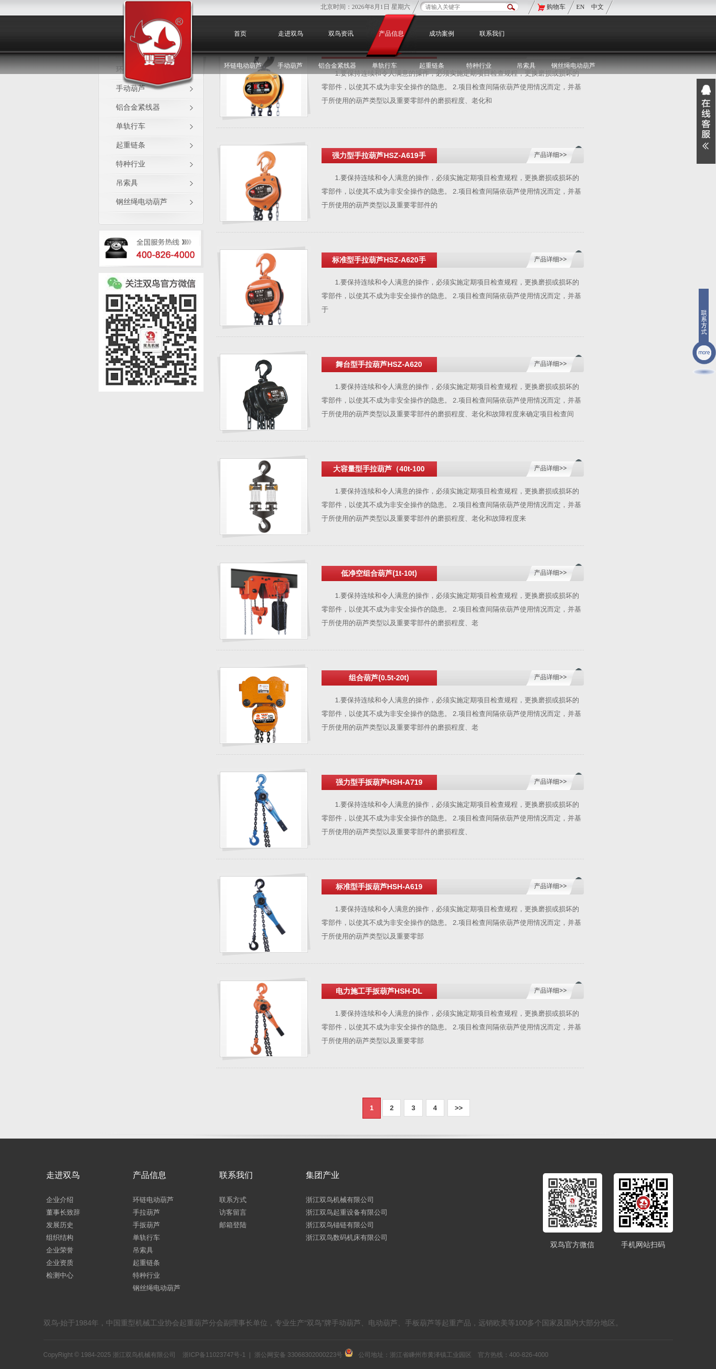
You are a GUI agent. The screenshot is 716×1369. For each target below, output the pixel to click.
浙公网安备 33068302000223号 (303, 1355)
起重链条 (130, 145)
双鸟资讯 (341, 33)
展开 (706, 121)
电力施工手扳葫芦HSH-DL (379, 991)
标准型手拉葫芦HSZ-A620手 (378, 260)
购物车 (556, 6)
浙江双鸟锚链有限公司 (340, 1225)
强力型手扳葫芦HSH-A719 (379, 782)
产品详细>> (550, 155)
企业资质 (59, 1263)
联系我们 (492, 33)
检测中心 (59, 1275)
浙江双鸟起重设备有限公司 (347, 1212)
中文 (597, 6)
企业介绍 (59, 1200)
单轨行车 (130, 126)
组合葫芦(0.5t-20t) (379, 677)
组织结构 (59, 1237)
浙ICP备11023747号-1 (214, 1355)
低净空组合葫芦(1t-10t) (379, 573)
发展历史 (59, 1225)
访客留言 (233, 1212)
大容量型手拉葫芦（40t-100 (378, 469)
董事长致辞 (63, 1212)
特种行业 (130, 164)
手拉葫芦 (146, 1212)
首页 (240, 33)
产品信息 (391, 33)
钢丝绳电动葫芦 (573, 65)
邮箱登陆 (233, 1225)
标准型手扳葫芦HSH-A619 (379, 886)
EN (581, 6)
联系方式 (233, 1200)
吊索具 (526, 65)
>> (459, 1108)
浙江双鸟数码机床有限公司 (347, 1237)
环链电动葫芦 (153, 1200)
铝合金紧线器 (138, 107)
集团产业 (322, 1175)
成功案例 (441, 33)
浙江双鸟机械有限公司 (340, 1200)
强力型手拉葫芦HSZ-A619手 (378, 155)
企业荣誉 (59, 1250)
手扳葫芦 (146, 1225)
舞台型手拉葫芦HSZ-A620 (379, 364)
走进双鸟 (290, 33)
